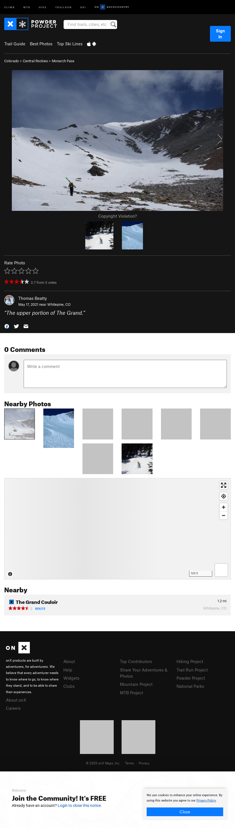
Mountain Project (136, 684)
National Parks (190, 686)
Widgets (71, 677)
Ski (83, 7)
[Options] (221, 570)
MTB (26, 7)
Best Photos (41, 43)
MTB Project (131, 692)
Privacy (144, 763)
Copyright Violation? (117, 215)
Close (185, 811)
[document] (185, 804)
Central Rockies (35, 61)
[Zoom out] (224, 515)
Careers (13, 708)
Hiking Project (189, 661)
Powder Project (190, 677)
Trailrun (63, 7)
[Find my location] (224, 496)
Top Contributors (136, 661)
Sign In (220, 33)
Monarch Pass (63, 61)
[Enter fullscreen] (224, 485)
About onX (16, 699)
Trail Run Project (192, 669)
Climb (9, 7)
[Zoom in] (224, 507)
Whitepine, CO (59, 304)
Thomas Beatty (32, 298)
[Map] (117, 528)
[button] (6, 326)
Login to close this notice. (80, 805)
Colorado (11, 61)
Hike (43, 7)
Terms (129, 763)
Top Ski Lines (69, 43)
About (69, 661)
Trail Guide (14, 43)
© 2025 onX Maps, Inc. (103, 763)
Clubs (69, 686)
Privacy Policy (206, 800)
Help (67, 669)
